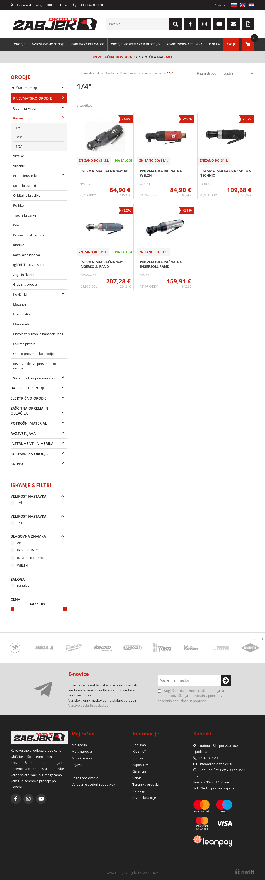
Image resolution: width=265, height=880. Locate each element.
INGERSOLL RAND (30, 557)
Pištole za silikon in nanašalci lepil (38, 334)
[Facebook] (190, 24)
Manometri (21, 324)
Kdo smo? (139, 745)
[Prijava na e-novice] (226, 680)
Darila (214, 44)
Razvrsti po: (206, 73)
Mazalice (19, 304)
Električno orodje (29, 398)
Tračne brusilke (24, 215)
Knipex (17, 463)
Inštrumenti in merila (32, 443)
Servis (136, 778)
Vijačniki (19, 166)
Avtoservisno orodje (48, 44)
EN (243, 5)
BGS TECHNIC (27, 550)
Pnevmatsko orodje (32, 98)
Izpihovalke (21, 314)
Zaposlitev (140, 764)
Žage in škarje (23, 274)
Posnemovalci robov (28, 235)
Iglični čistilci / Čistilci (28, 264)
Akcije (231, 44)
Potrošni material (29, 423)
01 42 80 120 (205, 758)
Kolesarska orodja (29, 453)
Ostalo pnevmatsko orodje (33, 353)
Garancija (139, 771)
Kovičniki (20, 294)
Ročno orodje (24, 88)
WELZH (22, 565)
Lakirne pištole (24, 344)
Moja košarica (82, 758)
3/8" (19, 137)
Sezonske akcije (144, 797)
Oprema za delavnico (87, 44)
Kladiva (18, 245)
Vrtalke (18, 156)
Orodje (19, 44)
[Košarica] (248, 44)
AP (19, 542)
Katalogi (138, 791)
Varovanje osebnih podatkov (93, 784)
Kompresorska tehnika (184, 44)
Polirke (18, 205)
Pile (16, 225)
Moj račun (79, 745)
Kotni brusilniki (24, 185)
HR (251, 5)
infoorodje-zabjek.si (215, 764)
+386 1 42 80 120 (88, 5)
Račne (18, 118)
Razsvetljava (23, 433)
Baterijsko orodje (28, 388)
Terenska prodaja (145, 784)
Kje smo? (139, 751)
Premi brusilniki (25, 175)
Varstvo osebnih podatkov (88, 705)
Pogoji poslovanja (85, 778)
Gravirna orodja (25, 284)
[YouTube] (219, 24)
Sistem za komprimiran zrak (34, 378)
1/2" (19, 146)
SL (234, 5)
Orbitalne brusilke (26, 195)
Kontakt (138, 758)
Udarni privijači (24, 108)
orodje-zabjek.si (88, 73)
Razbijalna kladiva (26, 255)
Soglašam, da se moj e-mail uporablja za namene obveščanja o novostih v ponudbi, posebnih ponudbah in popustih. (191, 695)
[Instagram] (204, 24)
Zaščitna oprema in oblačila (29, 411)
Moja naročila (82, 751)
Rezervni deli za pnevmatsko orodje (34, 365)
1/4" (19, 127)
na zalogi (23, 585)
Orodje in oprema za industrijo (135, 44)
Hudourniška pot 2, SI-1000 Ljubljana (39, 5)
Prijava (220, 5)
